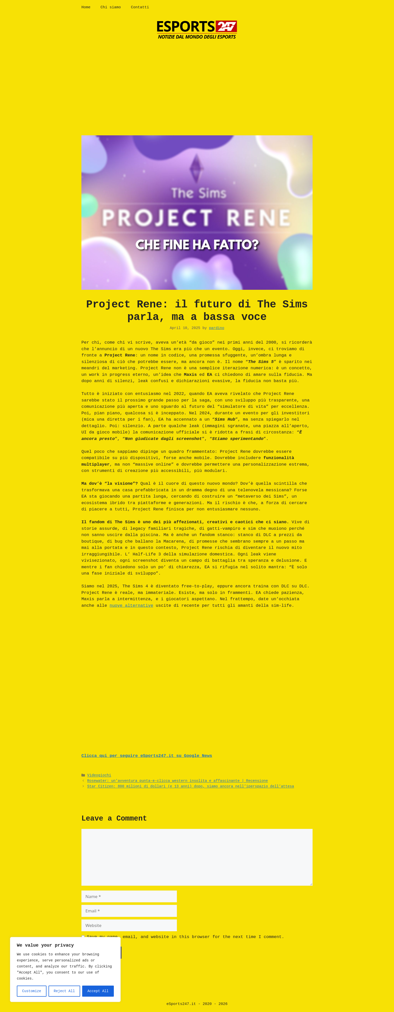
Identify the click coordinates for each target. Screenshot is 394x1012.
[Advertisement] (197, 82)
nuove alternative (131, 605)
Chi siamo (111, 7)
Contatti (140, 7)
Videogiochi (99, 776)
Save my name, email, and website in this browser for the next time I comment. (185, 937)
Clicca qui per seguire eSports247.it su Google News (146, 755)
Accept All (98, 991)
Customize (31, 991)
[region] (65, 969)
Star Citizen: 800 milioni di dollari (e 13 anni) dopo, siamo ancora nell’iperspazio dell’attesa (190, 787)
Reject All (64, 991)
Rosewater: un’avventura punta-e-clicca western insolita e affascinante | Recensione (177, 781)
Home (85, 7)
